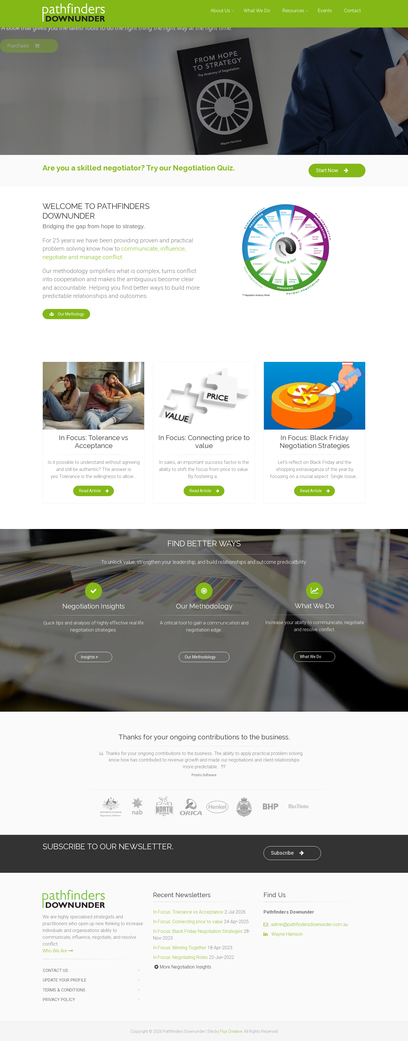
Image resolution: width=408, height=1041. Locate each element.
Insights (90, 651)
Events (325, 10)
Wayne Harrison (287, 934)
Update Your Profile (64, 980)
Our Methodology (200, 651)
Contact (352, 10)
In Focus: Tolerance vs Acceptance (188, 912)
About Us (220, 10)
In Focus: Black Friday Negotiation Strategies (198, 931)
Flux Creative (231, 1031)
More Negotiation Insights (182, 967)
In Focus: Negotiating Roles (180, 957)
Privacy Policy (59, 999)
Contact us (55, 970)
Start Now (332, 170)
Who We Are (57, 950)
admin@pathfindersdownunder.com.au (306, 924)
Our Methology (66, 314)
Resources (293, 10)
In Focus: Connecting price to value (188, 921)
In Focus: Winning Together (179, 947)
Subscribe (287, 853)
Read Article (94, 491)
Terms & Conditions (64, 990)
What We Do (256, 10)
